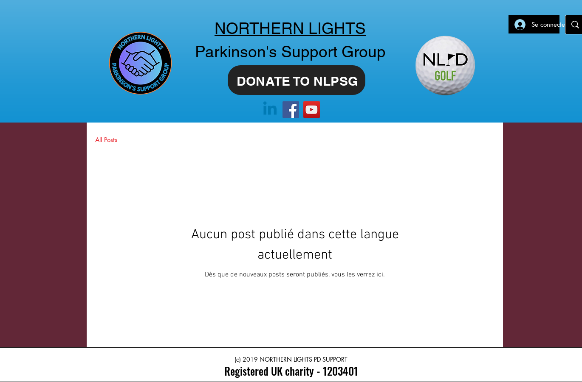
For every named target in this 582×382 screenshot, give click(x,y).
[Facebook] (291, 109)
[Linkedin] (270, 109)
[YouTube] (311, 109)
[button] (484, 140)
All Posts (106, 140)
